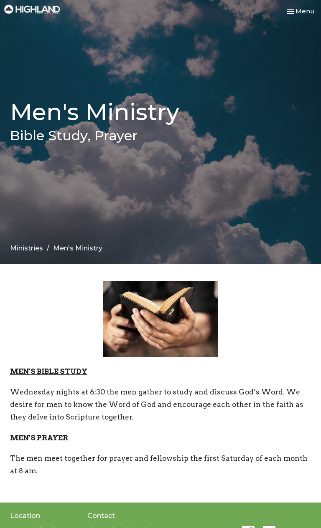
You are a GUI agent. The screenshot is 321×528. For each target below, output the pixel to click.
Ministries (26, 248)
